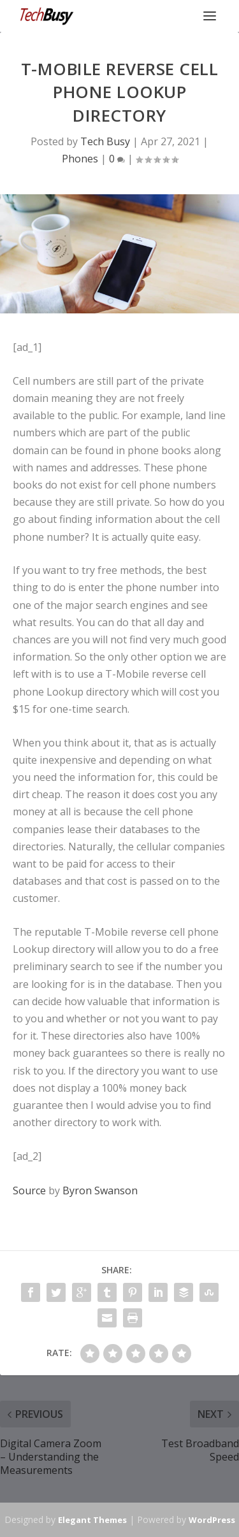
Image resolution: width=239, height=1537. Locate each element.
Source (29, 1190)
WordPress (212, 1520)
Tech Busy (105, 141)
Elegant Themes (92, 1520)
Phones (80, 159)
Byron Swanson (100, 1190)
